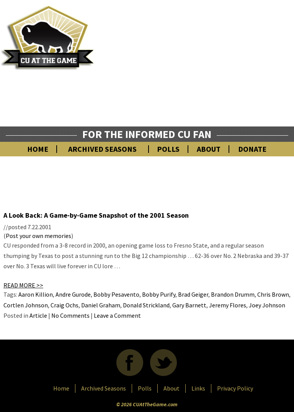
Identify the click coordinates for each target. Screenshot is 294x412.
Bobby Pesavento (116, 294)
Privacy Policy (235, 388)
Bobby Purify (158, 294)
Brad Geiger (193, 294)
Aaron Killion (35, 294)
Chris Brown (273, 294)
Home (37, 149)
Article (38, 315)
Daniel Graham (100, 305)
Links (198, 388)
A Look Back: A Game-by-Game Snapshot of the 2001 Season (96, 215)
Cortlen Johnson (25, 305)
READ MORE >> (23, 285)
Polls (168, 149)
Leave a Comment (117, 315)
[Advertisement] (206, 71)
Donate (252, 149)
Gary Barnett (189, 305)
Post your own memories (38, 236)
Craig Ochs (64, 305)
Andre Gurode (73, 294)
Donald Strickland (146, 305)
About (208, 149)
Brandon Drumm (233, 294)
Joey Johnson (267, 305)
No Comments (70, 315)
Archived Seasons (102, 149)
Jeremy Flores (227, 305)
